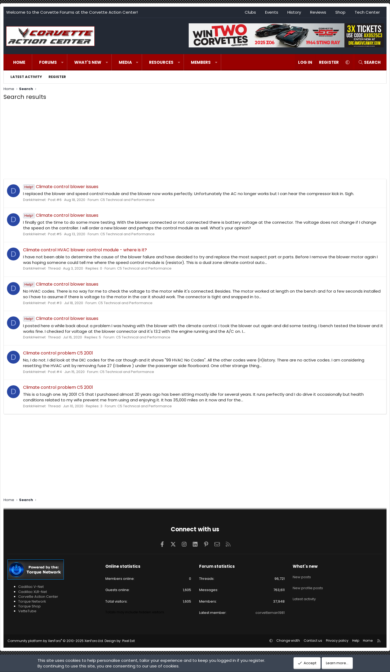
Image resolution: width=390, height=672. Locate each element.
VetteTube (27, 611)
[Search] (369, 62)
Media (125, 62)
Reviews (318, 12)
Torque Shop (29, 606)
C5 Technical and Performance (127, 199)
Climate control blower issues (60, 187)
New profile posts (308, 585)
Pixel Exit (128, 641)
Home (19, 62)
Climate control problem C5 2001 (58, 353)
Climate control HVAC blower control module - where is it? (85, 250)
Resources (161, 62)
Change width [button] (288, 640)
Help (355, 640)
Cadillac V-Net (31, 586)
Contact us (313, 640)
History (294, 12)
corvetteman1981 (270, 612)
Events (271, 12)
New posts (302, 575)
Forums (48, 62)
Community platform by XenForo (56, 641)
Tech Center (367, 12)
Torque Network (32, 601)
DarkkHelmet (34, 199)
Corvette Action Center (38, 596)
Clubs (250, 12)
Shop (340, 12)
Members (201, 62)
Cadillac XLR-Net (32, 591)
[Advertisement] (195, 141)
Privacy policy (337, 640)
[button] (62, 62)
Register (57, 76)
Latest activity (26, 76)
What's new (87, 62)
